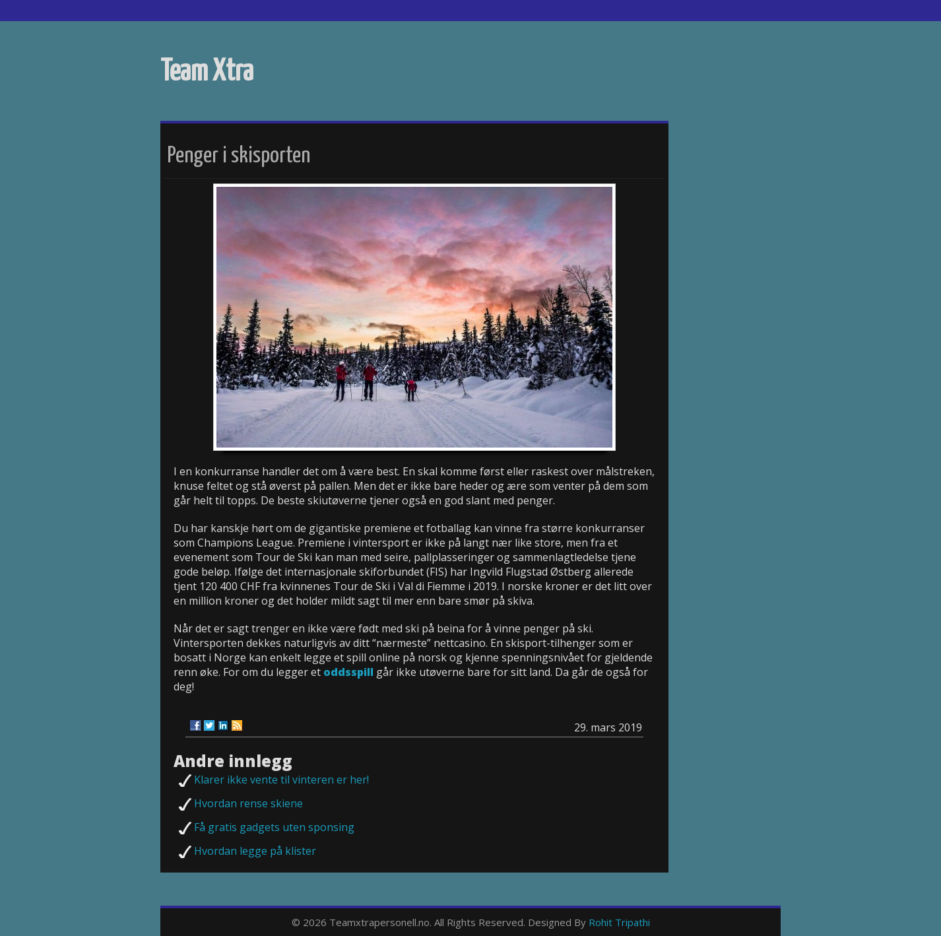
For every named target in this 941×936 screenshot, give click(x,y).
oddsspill (348, 672)
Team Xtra (206, 72)
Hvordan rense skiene (248, 803)
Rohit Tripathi (619, 922)
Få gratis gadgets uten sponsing (274, 827)
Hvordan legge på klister (255, 851)
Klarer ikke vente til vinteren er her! (281, 779)
